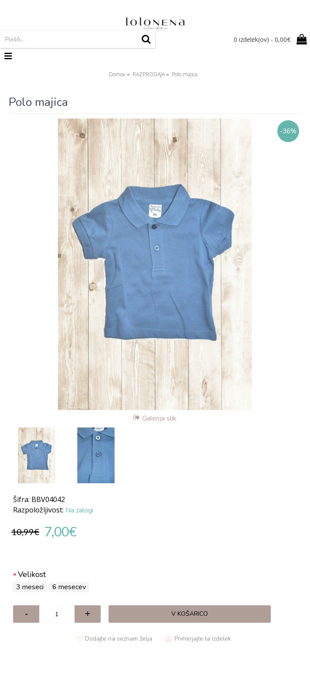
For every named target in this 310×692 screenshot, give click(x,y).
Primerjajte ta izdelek (202, 638)
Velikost (32, 574)
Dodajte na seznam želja (118, 638)
